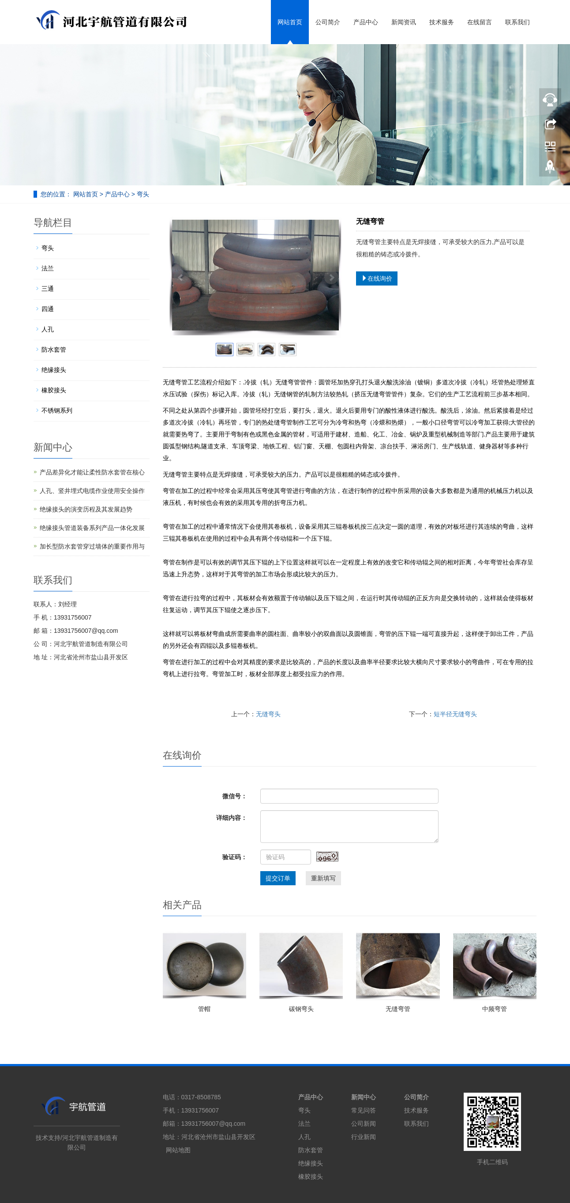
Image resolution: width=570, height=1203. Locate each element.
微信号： (234, 796)
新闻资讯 (403, 22)
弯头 (142, 194)
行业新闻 (363, 1136)
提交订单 (278, 878)
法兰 (47, 268)
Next (331, 278)
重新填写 (323, 878)
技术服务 (441, 22)
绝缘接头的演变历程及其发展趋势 (86, 509)
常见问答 (363, 1110)
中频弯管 (494, 1008)
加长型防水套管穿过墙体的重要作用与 (92, 546)
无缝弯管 (398, 1008)
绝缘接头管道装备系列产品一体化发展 (92, 527)
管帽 (204, 1008)
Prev (181, 278)
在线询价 (376, 278)
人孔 (47, 329)
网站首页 (290, 22)
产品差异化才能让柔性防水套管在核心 (92, 472)
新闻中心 (363, 1097)
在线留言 (479, 22)
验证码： (234, 857)
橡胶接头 (53, 390)
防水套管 (53, 349)
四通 (47, 308)
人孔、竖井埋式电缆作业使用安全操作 (92, 490)
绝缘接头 (53, 369)
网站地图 (178, 1150)
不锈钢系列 (56, 410)
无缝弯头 (268, 714)
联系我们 (517, 22)
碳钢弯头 (301, 1008)
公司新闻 (363, 1123)
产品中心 (365, 22)
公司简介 (327, 22)
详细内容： (231, 817)
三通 (47, 288)
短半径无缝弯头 (455, 714)
